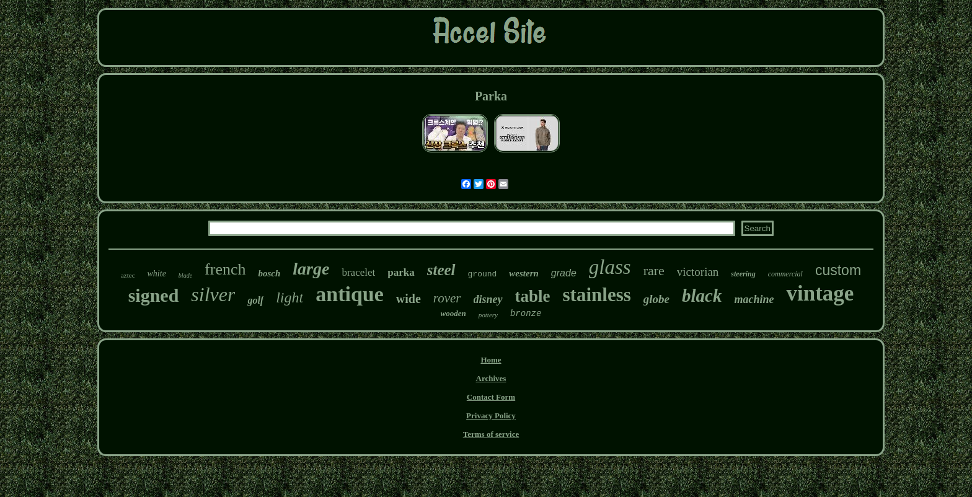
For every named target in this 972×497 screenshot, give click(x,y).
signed (153, 295)
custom (838, 270)
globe (656, 299)
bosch (269, 273)
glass (610, 267)
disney (488, 299)
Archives (491, 378)
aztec (128, 275)
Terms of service (491, 434)
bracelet (358, 272)
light (289, 297)
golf (255, 300)
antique (350, 294)
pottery (488, 315)
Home (490, 359)
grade (564, 273)
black (702, 296)
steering (743, 274)
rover (447, 298)
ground (482, 274)
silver (213, 294)
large (311, 268)
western (524, 273)
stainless (597, 295)
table (532, 296)
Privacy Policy (491, 415)
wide (408, 299)
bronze (525, 314)
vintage (820, 293)
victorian (698, 271)
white (157, 273)
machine (754, 299)
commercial (785, 274)
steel (441, 270)
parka (400, 272)
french (225, 269)
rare (654, 270)
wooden (453, 313)
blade (185, 275)
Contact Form (491, 397)
